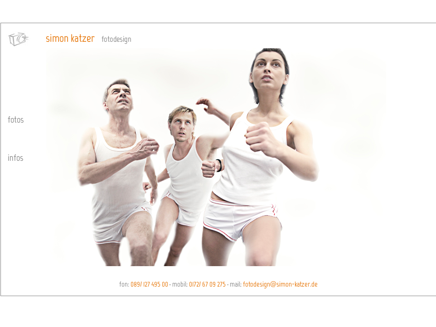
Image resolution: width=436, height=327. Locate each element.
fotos (16, 119)
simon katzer (70, 38)
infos (15, 157)
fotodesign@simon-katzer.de (280, 284)
